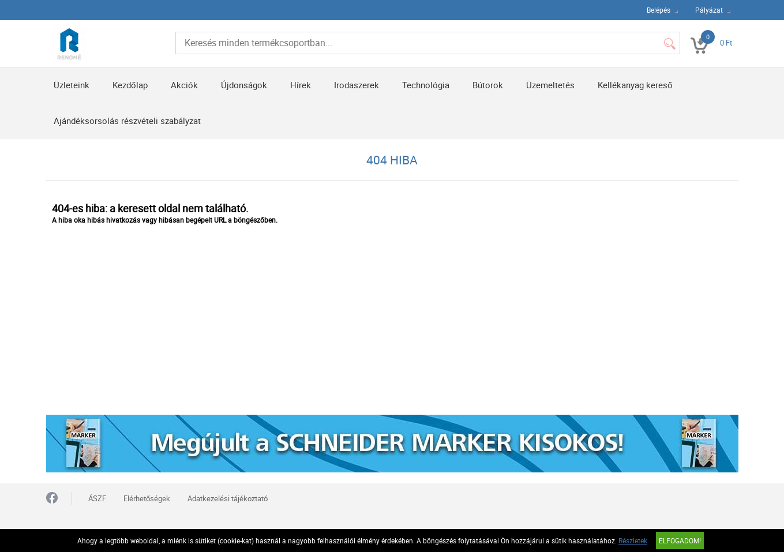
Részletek (632, 540)
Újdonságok (244, 85)
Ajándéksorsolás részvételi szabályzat (127, 120)
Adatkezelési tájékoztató (227, 498)
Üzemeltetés (550, 85)
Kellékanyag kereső (635, 85)
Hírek (300, 85)
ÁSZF (97, 498)
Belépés (658, 9)
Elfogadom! (680, 540)
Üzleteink (71, 85)
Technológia (425, 85)
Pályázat (709, 9)
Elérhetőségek (146, 498)
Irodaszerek (356, 85)
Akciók (184, 85)
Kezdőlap (130, 85)
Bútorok (487, 85)
